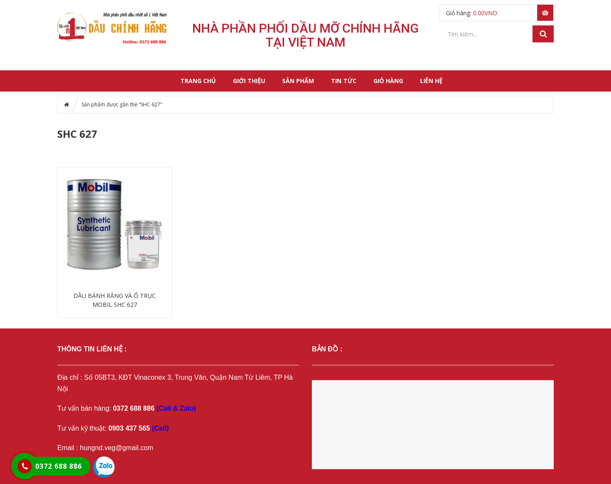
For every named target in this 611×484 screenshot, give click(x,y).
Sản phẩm (298, 81)
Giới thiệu (249, 81)
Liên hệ (431, 81)
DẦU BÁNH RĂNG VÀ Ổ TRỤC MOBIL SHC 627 (114, 300)
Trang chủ (198, 81)
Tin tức (343, 81)
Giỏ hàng (388, 81)
